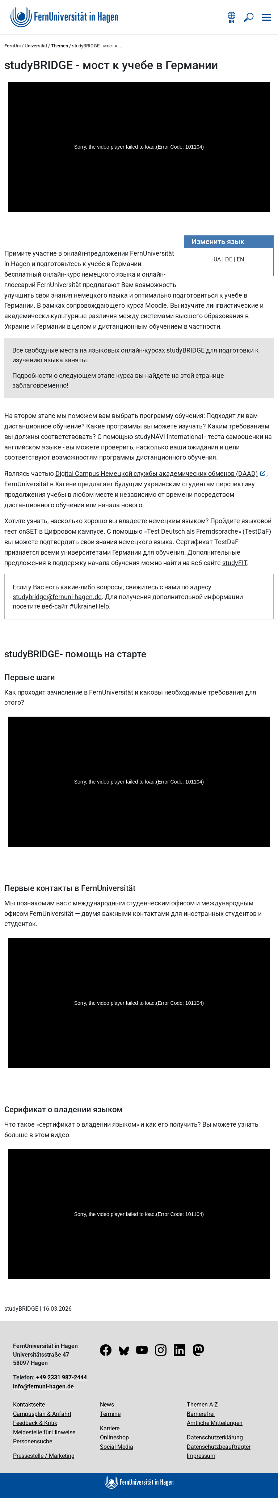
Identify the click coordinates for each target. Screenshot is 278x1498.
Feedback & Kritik (35, 1423)
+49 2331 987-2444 (61, 1377)
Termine (110, 1413)
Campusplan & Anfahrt (42, 1413)
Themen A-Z (202, 1404)
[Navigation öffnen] (266, 17)
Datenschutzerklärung (215, 1437)
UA (217, 259)
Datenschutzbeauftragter (218, 1446)
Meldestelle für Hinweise (44, 1432)
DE (228, 259)
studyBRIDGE (21, 1308)
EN (240, 259)
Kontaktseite (29, 1404)
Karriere (109, 1428)
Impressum (201, 1455)
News (107, 1404)
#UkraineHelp (89, 606)
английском (23, 447)
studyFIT (234, 563)
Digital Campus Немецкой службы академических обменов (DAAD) (156, 473)
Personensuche (32, 1441)
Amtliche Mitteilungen (215, 1423)
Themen (59, 45)
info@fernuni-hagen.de (43, 1386)
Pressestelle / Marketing (44, 1455)
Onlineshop (114, 1437)
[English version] (231, 17)
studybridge (30, 597)
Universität (36, 45)
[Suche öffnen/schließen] (249, 17)
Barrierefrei (201, 1413)
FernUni (12, 45)
